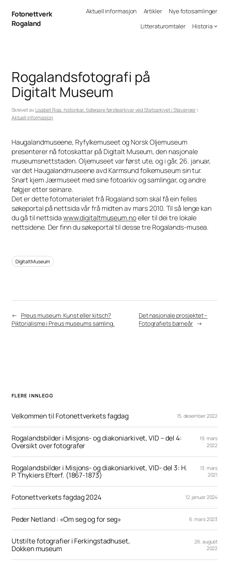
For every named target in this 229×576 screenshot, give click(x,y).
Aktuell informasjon (32, 117)
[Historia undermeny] (215, 26)
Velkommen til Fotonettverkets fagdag (70, 416)
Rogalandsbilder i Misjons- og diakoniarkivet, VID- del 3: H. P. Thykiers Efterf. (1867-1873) (99, 471)
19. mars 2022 (208, 442)
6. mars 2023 (203, 519)
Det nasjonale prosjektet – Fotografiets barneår (173, 319)
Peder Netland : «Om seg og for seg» (67, 519)
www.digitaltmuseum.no (99, 217)
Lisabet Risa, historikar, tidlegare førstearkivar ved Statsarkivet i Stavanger (115, 109)
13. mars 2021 (208, 471)
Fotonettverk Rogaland (32, 18)
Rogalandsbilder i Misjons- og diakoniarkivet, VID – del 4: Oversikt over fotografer (97, 441)
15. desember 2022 (197, 415)
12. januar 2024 (201, 497)
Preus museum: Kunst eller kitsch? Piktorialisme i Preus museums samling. (63, 319)
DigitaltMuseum (32, 261)
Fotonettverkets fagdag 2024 (56, 497)
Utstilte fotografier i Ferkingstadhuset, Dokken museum (71, 544)
